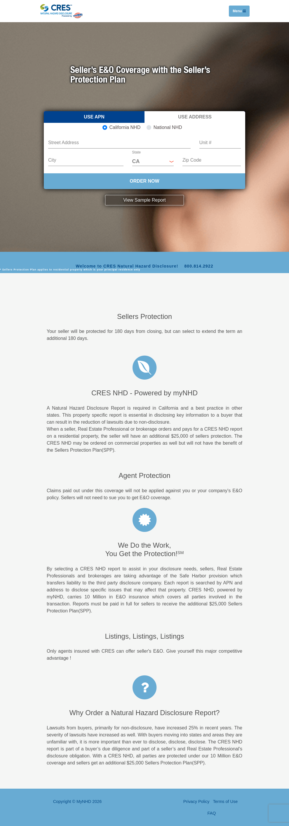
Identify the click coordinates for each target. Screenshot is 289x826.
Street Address (63, 142)
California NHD (125, 127)
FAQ (212, 813)
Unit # (205, 142)
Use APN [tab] (94, 116)
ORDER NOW (144, 181)
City (52, 160)
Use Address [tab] (195, 116)
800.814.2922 (198, 266)
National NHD (168, 127)
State (136, 152)
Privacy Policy (196, 801)
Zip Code (191, 160)
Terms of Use (225, 801)
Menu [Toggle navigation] (239, 11)
